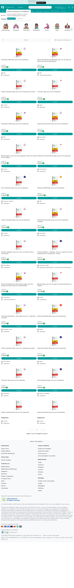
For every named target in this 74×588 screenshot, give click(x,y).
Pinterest (40, 472)
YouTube (40, 469)
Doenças (3, 483)
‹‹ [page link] (30, 429)
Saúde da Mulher (55, 11)
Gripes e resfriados (5, 11)
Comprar (19, 70)
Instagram (41, 467)
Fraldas (40, 483)
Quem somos (5, 448)
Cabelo (40, 490)
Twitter (40, 462)
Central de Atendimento (8, 453)
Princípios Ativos (6, 478)
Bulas (2, 481)
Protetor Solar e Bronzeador (46, 481)
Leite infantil (46, 11)
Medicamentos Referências (9, 469)
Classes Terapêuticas (7, 476)
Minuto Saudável (6, 460)
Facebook (41, 465)
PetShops (40, 488)
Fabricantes (4, 488)
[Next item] (71, 29)
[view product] (19, 52)
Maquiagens (41, 486)
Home (4, 15)
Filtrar (26, 40)
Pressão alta (39, 11)
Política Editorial (5, 451)
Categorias (4, 471)
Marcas (3, 486)
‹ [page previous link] (33, 429)
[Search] (50, 7)
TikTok (40, 474)
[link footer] (5, 532)
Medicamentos (5, 466)
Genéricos (63, 11)
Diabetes (32, 11)
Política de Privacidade (44, 448)
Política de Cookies (43, 451)
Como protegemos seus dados (46, 456)
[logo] (2, 7)
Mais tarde (20, 18)
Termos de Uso (42, 453)
